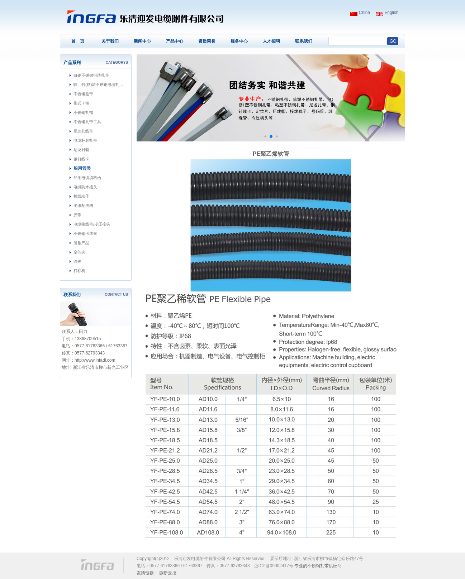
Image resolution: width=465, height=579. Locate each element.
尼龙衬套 (81, 150)
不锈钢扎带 (318, 565)
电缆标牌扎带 (85, 140)
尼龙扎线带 (83, 131)
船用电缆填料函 (87, 177)
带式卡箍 (81, 103)
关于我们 (110, 41)
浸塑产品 (81, 243)
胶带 (77, 215)
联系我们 (303, 41)
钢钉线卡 (81, 159)
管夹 (77, 261)
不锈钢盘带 (83, 94)
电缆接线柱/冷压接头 (91, 224)
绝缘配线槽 (83, 205)
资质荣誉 (206, 41)
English (387, 12)
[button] (265, 136)
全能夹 (79, 252)
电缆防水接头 (85, 187)
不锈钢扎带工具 (87, 122)
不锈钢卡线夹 (85, 233)
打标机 (79, 271)
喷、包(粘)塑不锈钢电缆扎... (98, 84)
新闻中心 (142, 41)
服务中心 (239, 41)
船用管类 (82, 168)
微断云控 (167, 572)
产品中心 (174, 41)
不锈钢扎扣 (83, 112)
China (360, 12)
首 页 (77, 41)
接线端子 (81, 196)
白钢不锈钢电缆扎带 (91, 75)
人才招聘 (271, 41)
